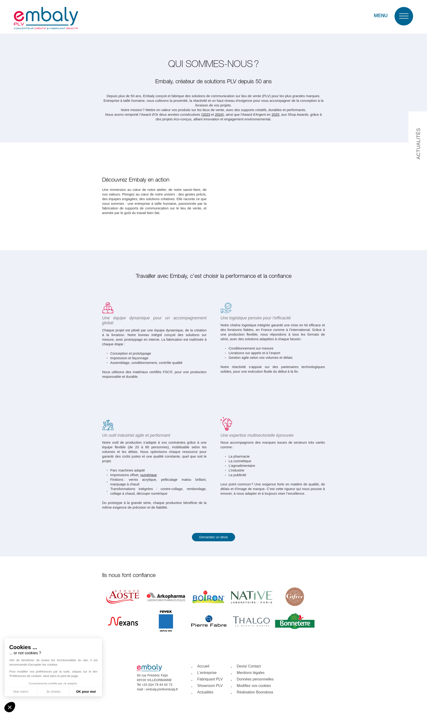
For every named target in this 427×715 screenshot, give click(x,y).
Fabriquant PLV (210, 679)
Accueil (203, 666)
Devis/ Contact (249, 666)
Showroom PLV (210, 686)
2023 (206, 114)
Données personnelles (255, 679)
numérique (148, 475)
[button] (9, 707)
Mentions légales (251, 673)
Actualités (205, 692)
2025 (275, 114)
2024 (219, 114)
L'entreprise (207, 673)
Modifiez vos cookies (254, 686)
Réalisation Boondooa (255, 692)
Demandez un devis (213, 537)
